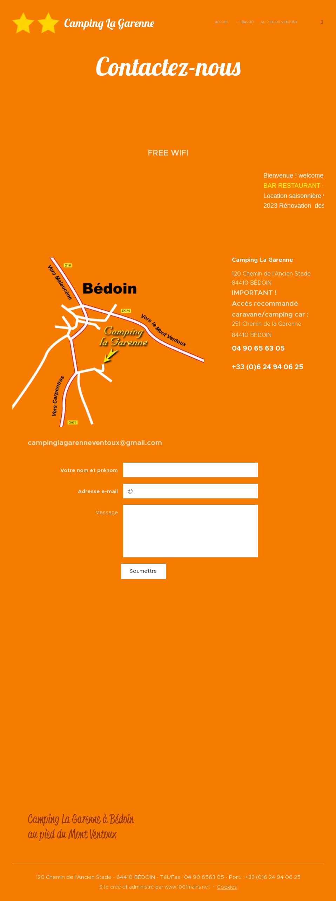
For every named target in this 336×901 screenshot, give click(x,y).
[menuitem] (282, 23)
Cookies (227, 887)
